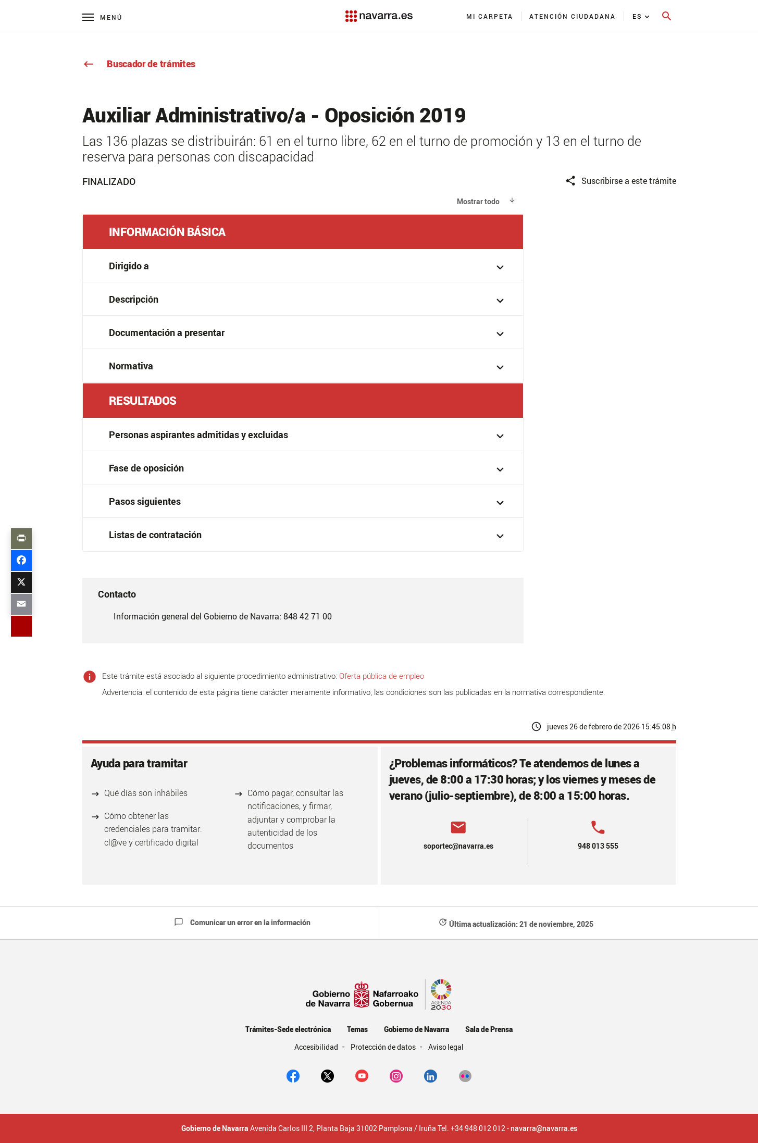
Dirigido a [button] (308, 267)
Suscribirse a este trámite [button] (620, 181)
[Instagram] (396, 1074)
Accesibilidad (317, 1047)
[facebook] (293, 1074)
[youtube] (361, 1074)
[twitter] (327, 1074)
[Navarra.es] (379, 11)
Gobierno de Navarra (416, 1029)
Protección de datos (384, 1047)
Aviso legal (446, 1047)
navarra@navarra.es (544, 1128)
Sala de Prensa (489, 1029)
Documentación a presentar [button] (308, 333)
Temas (357, 1029)
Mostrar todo (478, 201)
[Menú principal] (102, 16)
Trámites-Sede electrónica (287, 1029)
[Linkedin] (430, 1074)
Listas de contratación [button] (308, 535)
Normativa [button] (308, 367)
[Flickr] (464, 1074)
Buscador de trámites (139, 63)
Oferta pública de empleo (381, 675)
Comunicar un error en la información (242, 922)
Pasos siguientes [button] (308, 502)
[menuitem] (489, 16)
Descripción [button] (308, 300)
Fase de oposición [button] (308, 469)
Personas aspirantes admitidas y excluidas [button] (308, 435)
